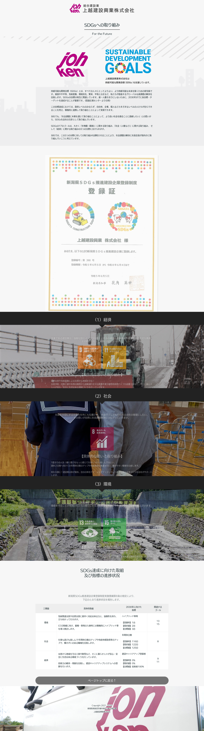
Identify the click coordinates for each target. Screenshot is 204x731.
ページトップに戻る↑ (102, 685)
